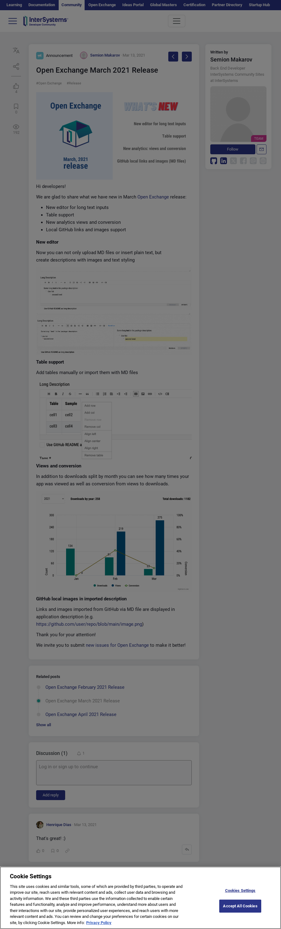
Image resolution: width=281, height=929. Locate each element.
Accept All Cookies (240, 912)
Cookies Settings (240, 896)
